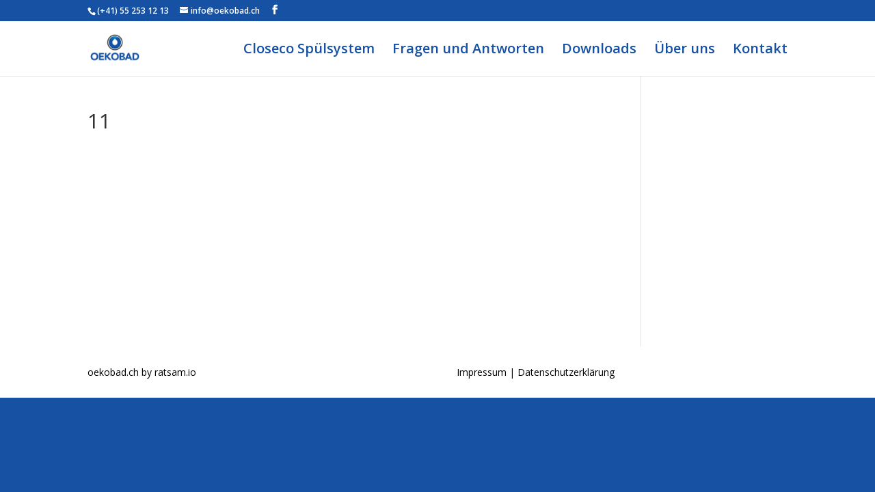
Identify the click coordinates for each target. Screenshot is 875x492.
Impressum (483, 372)
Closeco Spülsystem (309, 50)
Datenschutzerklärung (566, 372)
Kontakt (760, 50)
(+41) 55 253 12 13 (133, 10)
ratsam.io (175, 372)
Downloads (599, 50)
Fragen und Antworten (468, 50)
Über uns (684, 50)
